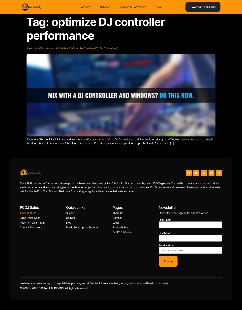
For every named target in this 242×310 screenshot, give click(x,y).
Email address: (190, 249)
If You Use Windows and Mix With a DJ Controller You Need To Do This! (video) (72, 48)
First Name (165, 219)
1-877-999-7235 (29, 213)
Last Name (165, 233)
